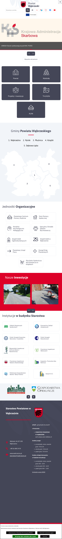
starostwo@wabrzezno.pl (18, 456)
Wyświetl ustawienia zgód (46, 532)
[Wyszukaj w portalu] (18, 10)
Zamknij (45, 536)
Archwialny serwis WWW (38, 472)
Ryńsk (27, 143)
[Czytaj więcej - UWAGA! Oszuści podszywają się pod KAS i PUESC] (31, 34)
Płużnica (39, 143)
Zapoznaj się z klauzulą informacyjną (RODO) (21, 532)
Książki (50, 143)
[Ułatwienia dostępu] (32, 10)
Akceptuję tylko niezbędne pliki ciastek (25, 536)
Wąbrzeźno (16, 143)
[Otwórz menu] (60, 2)
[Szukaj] (28, 10)
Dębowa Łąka (32, 148)
